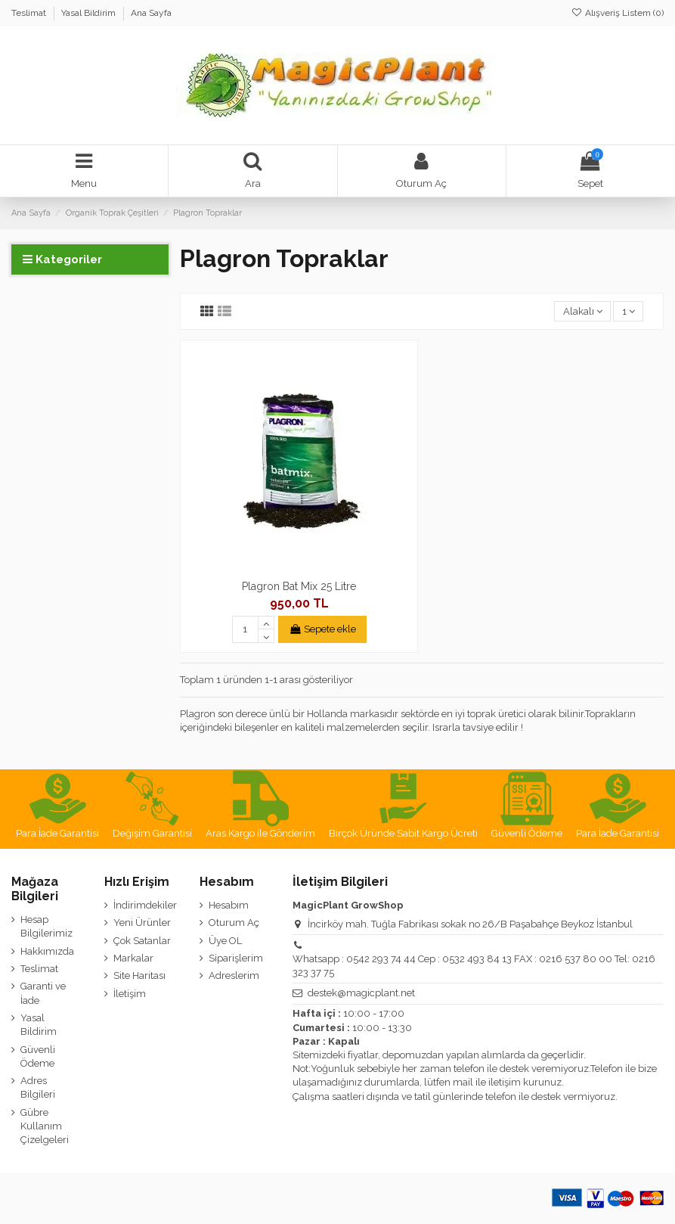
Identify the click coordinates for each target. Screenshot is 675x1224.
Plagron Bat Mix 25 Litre (299, 586)
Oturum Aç (234, 922)
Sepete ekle (322, 629)
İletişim (129, 993)
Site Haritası (139, 975)
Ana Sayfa (151, 13)
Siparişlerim (236, 958)
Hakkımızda (47, 951)
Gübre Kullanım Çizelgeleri (44, 1126)
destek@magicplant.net (361, 993)
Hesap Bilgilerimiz (46, 926)
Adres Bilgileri (37, 1087)
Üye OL (225, 940)
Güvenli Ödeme (37, 1056)
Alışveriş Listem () (617, 13)
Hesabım (229, 905)
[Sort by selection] (582, 311)
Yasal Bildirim (89, 13)
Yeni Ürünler (142, 922)
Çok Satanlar (142, 940)
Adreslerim (234, 975)
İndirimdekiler (145, 905)
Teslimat (29, 13)
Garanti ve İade (43, 992)
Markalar (133, 958)
